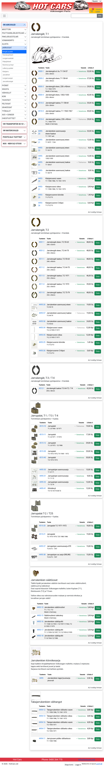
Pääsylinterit (7, 62)
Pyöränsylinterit (8, 55)
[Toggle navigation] (4, 16)
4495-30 (43, 470)
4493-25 (42, 342)
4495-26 (42, 305)
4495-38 (42, 555)
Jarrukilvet (6, 75)
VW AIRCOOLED (9, 25)
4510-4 (41, 119)
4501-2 (41, 251)
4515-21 (42, 534)
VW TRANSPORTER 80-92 (13, 124)
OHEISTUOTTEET (9, 118)
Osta (98, 72)
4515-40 (43, 458)
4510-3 (41, 111)
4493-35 (42, 335)
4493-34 (42, 328)
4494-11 (42, 738)
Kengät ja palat (8, 52)
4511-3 (41, 276)
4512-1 (41, 388)
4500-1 (41, 71)
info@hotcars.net (86, 759)
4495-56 (42, 321)
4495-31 (43, 476)
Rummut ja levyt (8, 65)
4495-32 (43, 482)
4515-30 (43, 451)
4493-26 (42, 351)
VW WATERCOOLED (10, 131)
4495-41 (43, 488)
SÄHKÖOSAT (7, 107)
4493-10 (40, 607)
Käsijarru (6, 71)
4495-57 (42, 313)
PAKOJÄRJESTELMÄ (10, 37)
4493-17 (40, 630)
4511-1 (41, 259)
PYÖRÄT (5, 86)
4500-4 (41, 95)
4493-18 (40, 636)
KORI (4, 96)
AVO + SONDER (8, 115)
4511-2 (41, 267)
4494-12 (42, 710)
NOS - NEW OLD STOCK (12, 144)
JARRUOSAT (7, 48)
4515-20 (42, 526)
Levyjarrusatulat (8, 58)
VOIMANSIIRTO (8, 40)
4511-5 (41, 293)
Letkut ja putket (8, 68)
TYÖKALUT (6, 111)
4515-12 (43, 443)
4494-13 (42, 716)
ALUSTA (5, 44)
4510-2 (41, 103)
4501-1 (41, 242)
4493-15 (40, 615)
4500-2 (41, 78)
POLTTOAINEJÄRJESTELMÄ (13, 33)
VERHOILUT (6, 93)
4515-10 (43, 426)
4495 (41, 678)
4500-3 (41, 87)
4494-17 (42, 729)
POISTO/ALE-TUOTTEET (12, 137)
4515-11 (43, 434)
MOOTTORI (6, 29)
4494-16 (42, 722)
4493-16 (40, 621)
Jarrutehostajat (8, 81)
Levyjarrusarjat (8, 78)
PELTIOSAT (6, 104)
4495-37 (42, 546)
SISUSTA (5, 89)
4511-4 (41, 284)
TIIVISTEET (6, 100)
